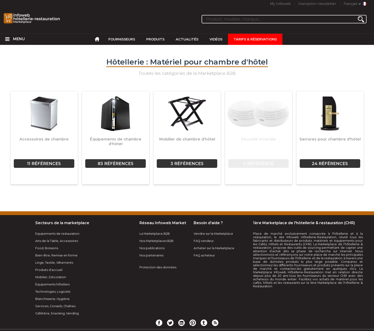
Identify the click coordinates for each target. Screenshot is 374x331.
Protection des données (157, 267)
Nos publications (151, 248)
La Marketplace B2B (154, 233)
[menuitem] (7, 39)
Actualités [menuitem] (187, 39)
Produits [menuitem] (155, 39)
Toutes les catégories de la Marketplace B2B (187, 73)
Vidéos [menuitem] (216, 39)
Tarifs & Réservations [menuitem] (255, 39)
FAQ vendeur (204, 241)
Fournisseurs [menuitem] (121, 39)
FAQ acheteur (204, 255)
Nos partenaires (151, 255)
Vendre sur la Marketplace (213, 233)
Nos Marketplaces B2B (156, 241)
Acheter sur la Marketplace (214, 248)
